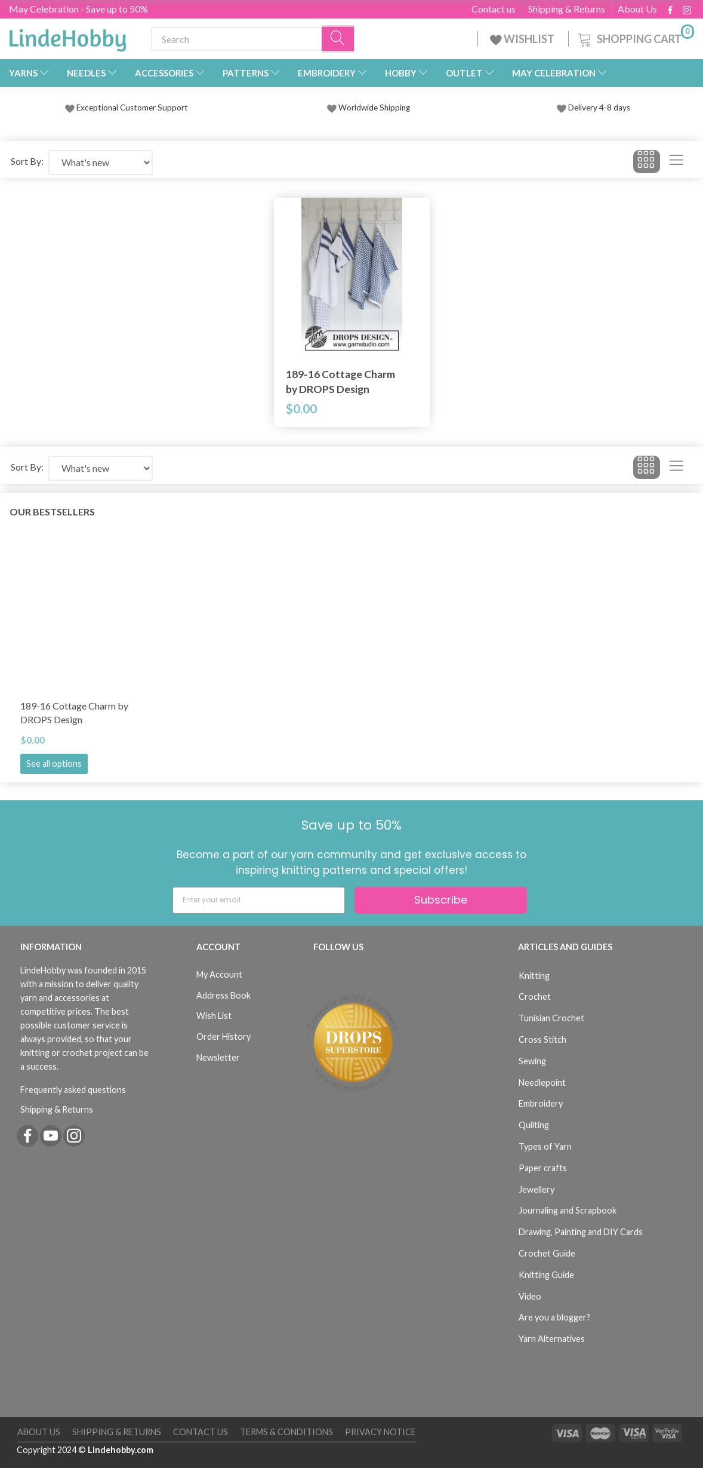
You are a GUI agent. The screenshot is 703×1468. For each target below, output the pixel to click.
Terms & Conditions (286, 1432)
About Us (637, 9)
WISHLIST (523, 38)
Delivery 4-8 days (593, 107)
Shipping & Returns (566, 9)
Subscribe (440, 899)
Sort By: (27, 161)
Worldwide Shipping (368, 107)
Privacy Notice (380, 1432)
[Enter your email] (258, 900)
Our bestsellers (52, 511)
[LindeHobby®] (67, 36)
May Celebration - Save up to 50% (78, 8)
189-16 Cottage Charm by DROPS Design (340, 381)
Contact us (493, 9)
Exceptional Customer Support (132, 107)
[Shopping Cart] (635, 37)
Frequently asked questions (73, 1090)
